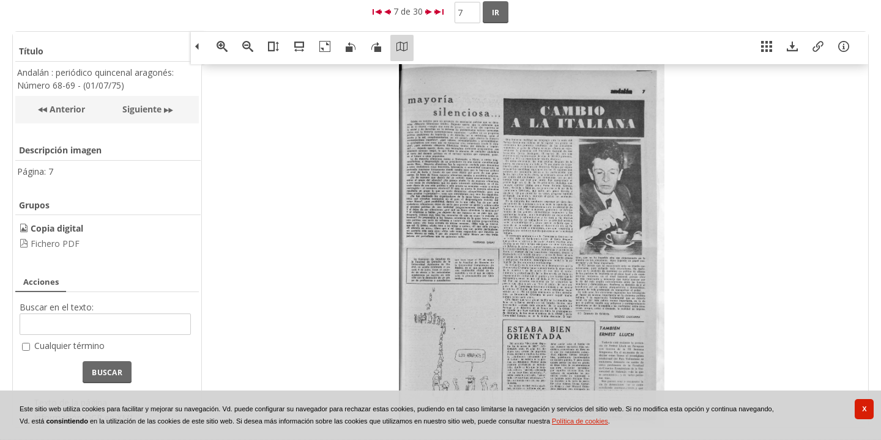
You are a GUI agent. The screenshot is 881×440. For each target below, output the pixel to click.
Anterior (66, 109)
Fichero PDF (55, 243)
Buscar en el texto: (57, 307)
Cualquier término (69, 345)
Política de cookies (580, 421)
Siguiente (142, 109)
